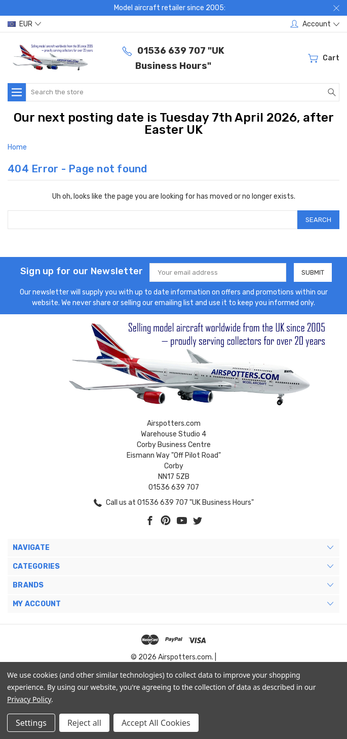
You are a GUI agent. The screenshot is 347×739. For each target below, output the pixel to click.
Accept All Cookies (156, 722)
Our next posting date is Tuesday (113, 117)
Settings (31, 722)
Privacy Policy (29, 699)
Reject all (84, 722)
